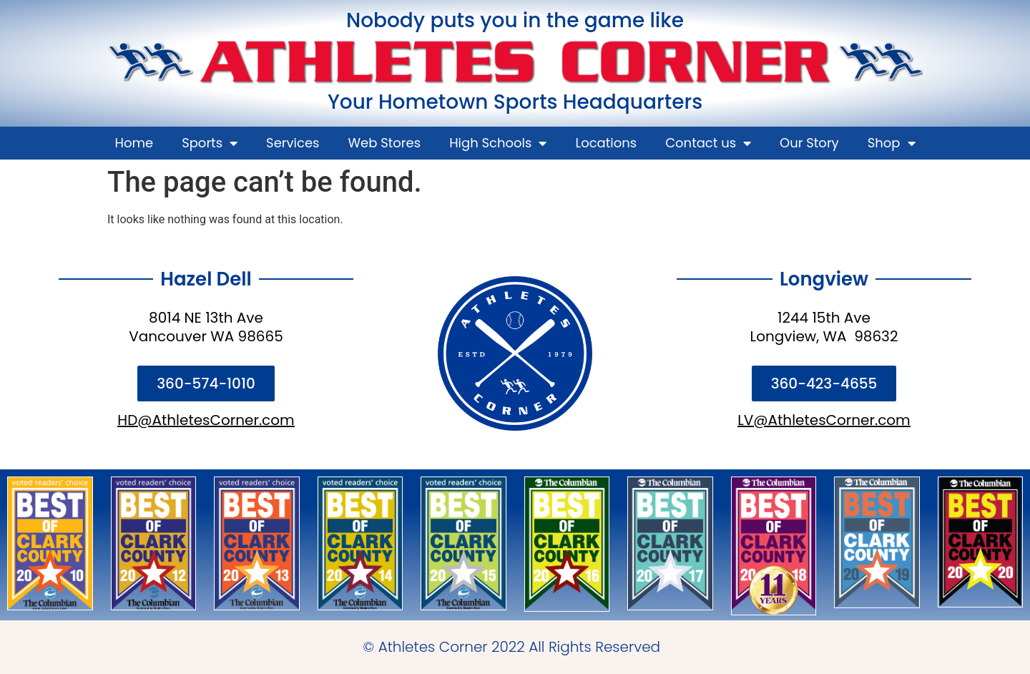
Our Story (809, 143)
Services (292, 143)
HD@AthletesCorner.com (205, 420)
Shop (892, 143)
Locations (606, 143)
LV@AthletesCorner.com (824, 420)
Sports (209, 143)
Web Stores (384, 143)
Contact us (708, 143)
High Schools (497, 143)
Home (133, 143)
